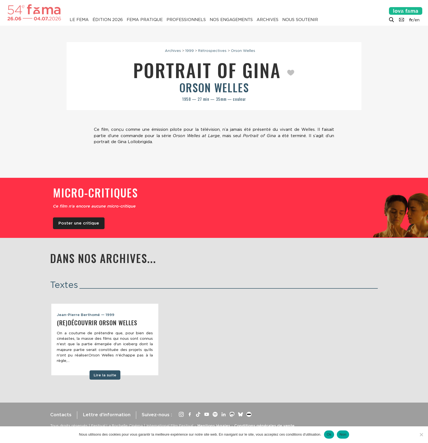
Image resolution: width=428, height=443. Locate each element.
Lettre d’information (106, 414)
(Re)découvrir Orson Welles (97, 322)
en (417, 19)
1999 (189, 50)
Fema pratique (145, 19)
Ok (329, 434)
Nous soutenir (300, 19)
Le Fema (79, 19)
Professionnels (186, 19)
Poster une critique (78, 223)
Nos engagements (231, 19)
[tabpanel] (104, 339)
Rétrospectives (212, 50)
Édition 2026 (108, 19)
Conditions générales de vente (264, 425)
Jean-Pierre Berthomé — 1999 (85, 314)
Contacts (61, 414)
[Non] (421, 434)
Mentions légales (213, 425)
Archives (267, 19)
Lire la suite (105, 375)
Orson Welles (243, 50)
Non (343, 434)
